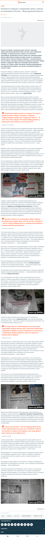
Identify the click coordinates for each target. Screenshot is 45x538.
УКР (27, 536)
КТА (18, 536)
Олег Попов (4, 14)
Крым (2, 6)
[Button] (40, 20)
